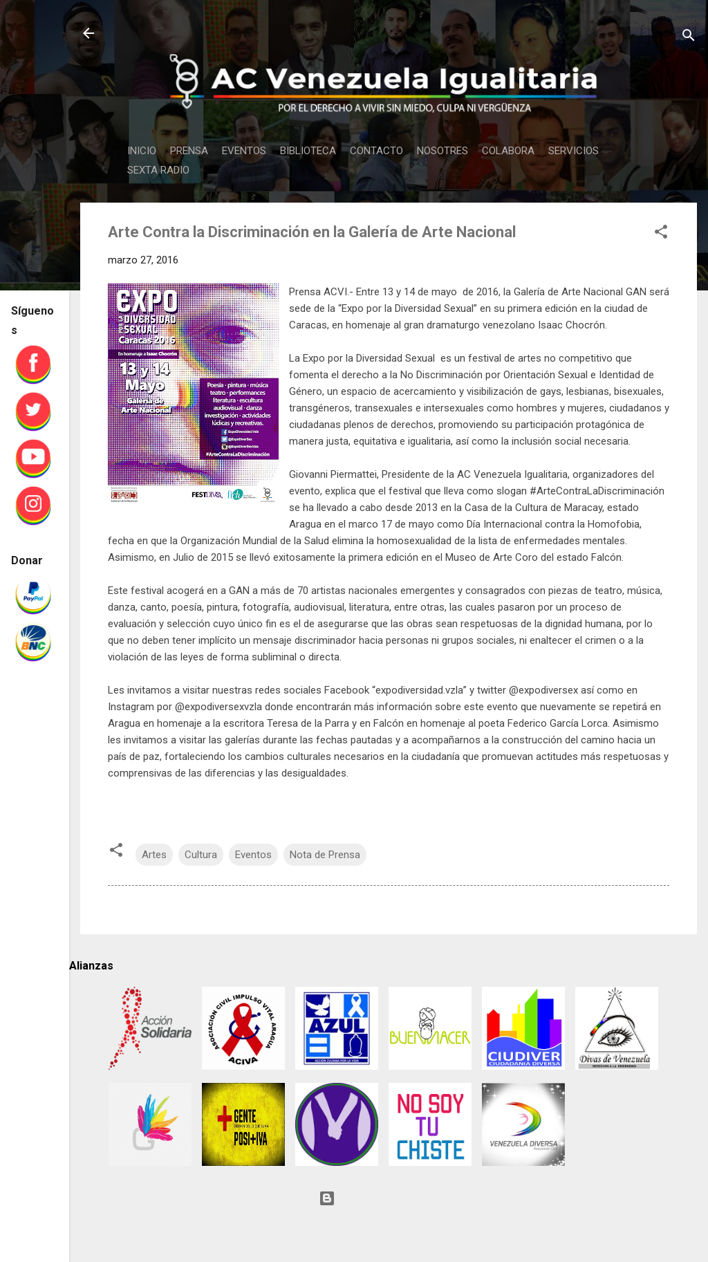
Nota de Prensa (325, 854)
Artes (154, 854)
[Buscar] (688, 38)
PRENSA (189, 151)
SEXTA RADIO (158, 170)
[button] (661, 234)
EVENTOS (244, 151)
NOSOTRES (442, 151)
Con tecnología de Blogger (388, 1198)
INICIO (141, 151)
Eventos (253, 854)
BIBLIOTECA (308, 151)
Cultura (201, 854)
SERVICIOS (573, 151)
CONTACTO (376, 151)
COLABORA (508, 151)
